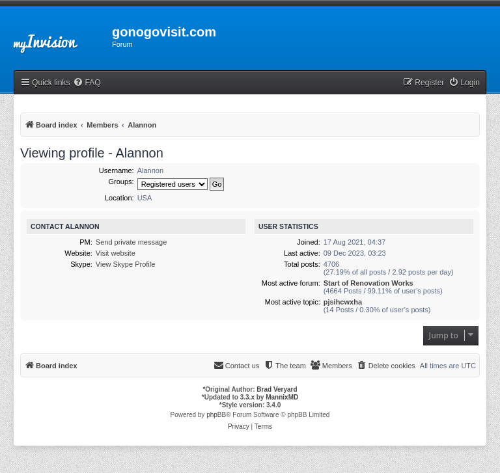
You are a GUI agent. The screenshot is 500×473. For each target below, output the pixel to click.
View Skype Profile (126, 264)
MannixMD (282, 397)
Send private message (131, 242)
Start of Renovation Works (368, 283)
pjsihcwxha (343, 302)
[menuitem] (86, 83)
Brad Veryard (277, 389)
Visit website (115, 253)
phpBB (216, 414)
